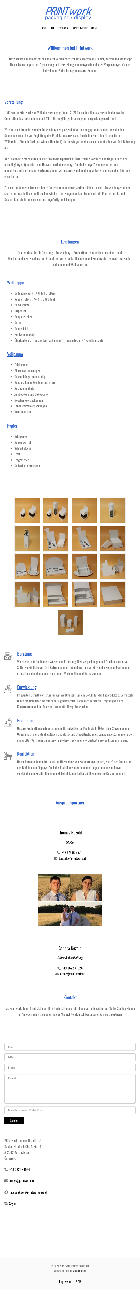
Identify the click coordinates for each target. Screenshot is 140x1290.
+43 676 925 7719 (72, 852)
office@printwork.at (72, 973)
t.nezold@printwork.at (72, 858)
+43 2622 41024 (72, 968)
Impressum (65, 1281)
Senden (14, 1120)
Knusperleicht (79, 1271)
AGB (78, 1281)
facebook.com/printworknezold (28, 1192)
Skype (12, 1203)
